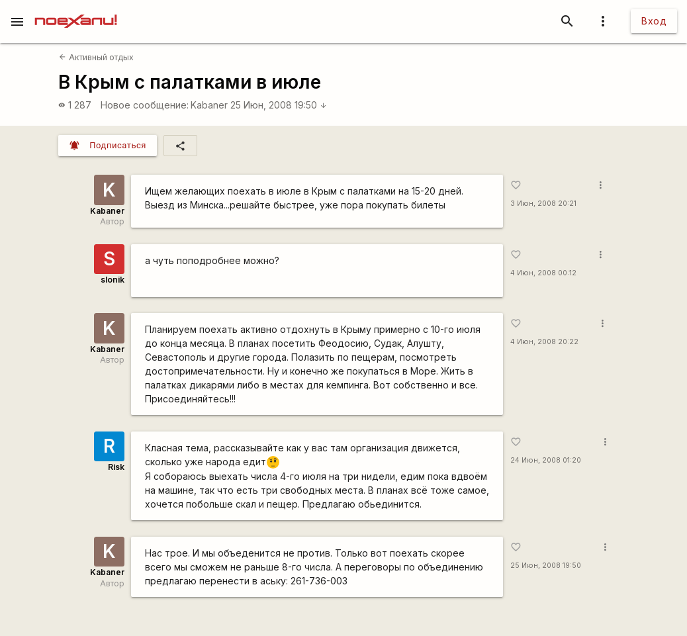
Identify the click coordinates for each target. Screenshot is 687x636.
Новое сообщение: (145, 105)
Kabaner (209, 105)
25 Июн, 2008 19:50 (278, 105)
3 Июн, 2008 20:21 (543, 203)
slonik (112, 280)
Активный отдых (96, 57)
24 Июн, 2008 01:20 (545, 460)
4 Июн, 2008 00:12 (543, 273)
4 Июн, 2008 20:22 (544, 342)
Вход (653, 20)
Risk (116, 467)
